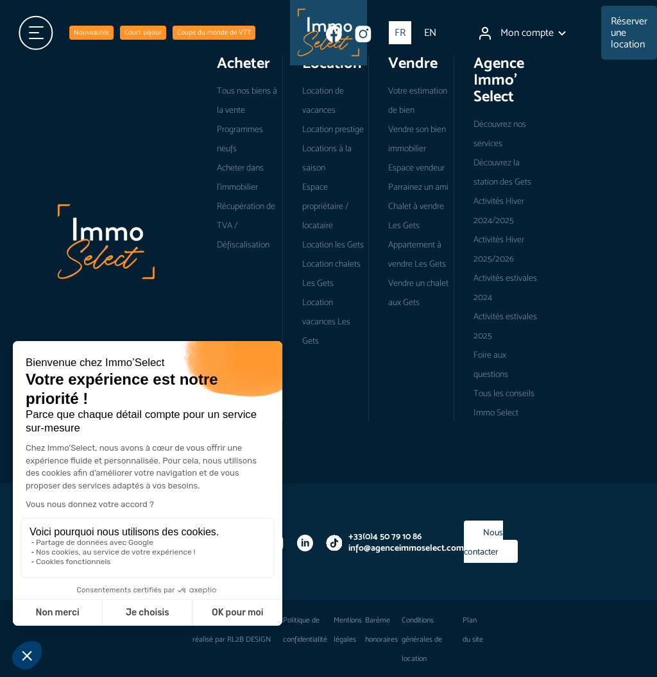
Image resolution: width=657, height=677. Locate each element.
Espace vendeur (416, 167)
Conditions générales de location (422, 639)
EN (430, 32)
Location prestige (333, 129)
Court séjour (143, 32)
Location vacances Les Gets (326, 321)
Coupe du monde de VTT (214, 32)
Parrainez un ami (418, 186)
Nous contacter (483, 541)
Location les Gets (333, 244)
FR (400, 32)
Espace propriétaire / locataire (325, 205)
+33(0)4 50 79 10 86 (385, 536)
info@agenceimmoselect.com (406, 547)
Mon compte (522, 33)
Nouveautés (91, 32)
